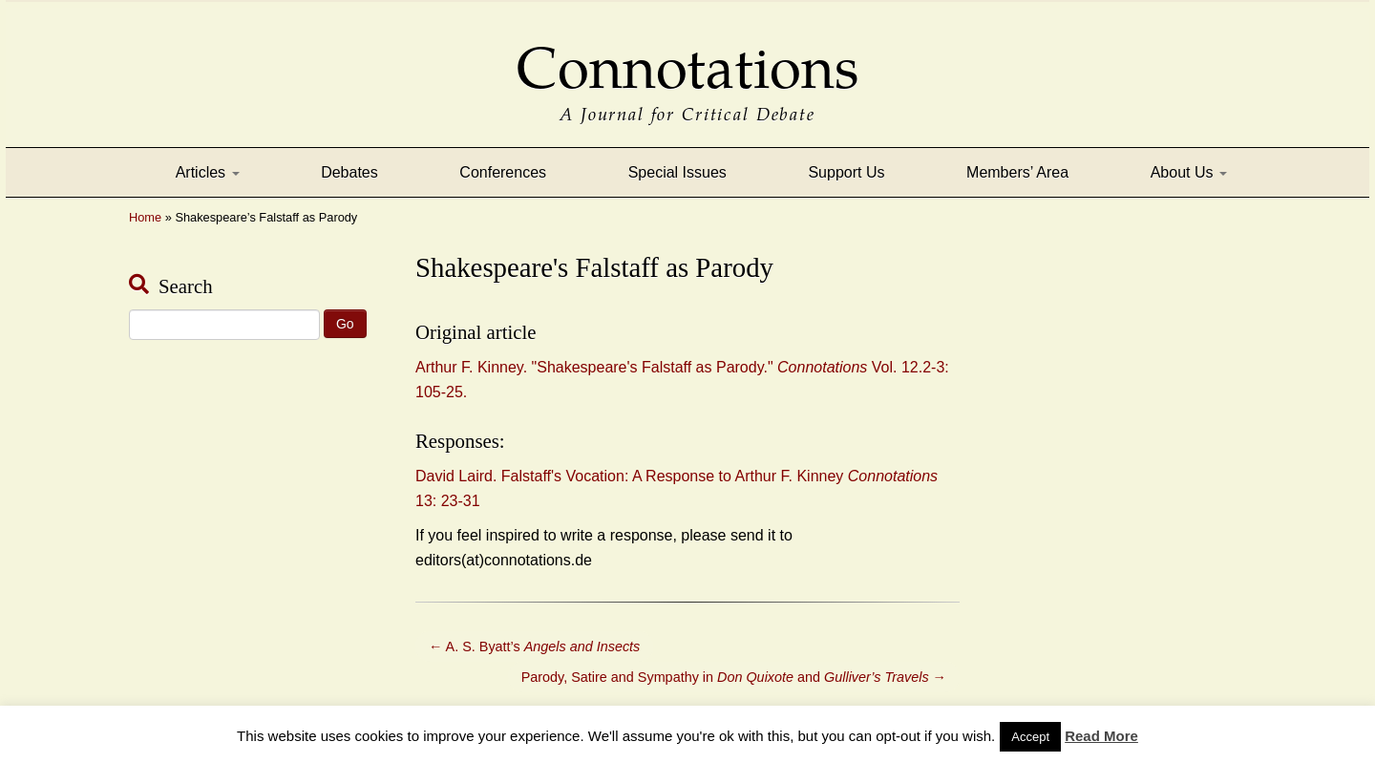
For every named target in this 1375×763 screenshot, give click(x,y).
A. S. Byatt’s (534, 646)
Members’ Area (1017, 172)
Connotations (687, 55)
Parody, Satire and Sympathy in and (733, 677)
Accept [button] (1030, 737)
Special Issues (677, 172)
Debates (349, 172)
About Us (1189, 172)
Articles (208, 172)
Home (145, 217)
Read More (1101, 736)
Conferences (502, 172)
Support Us (846, 172)
